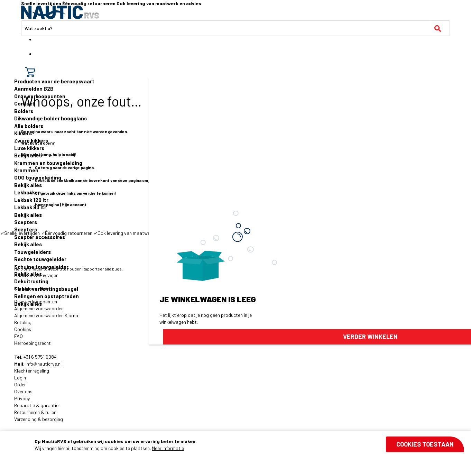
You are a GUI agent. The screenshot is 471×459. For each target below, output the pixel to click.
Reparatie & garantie (36, 405)
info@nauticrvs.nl (44, 364)
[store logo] (60, 12)
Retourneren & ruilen (35, 412)
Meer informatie (168, 448)
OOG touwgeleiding (37, 177)
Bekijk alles (28, 155)
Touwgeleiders (32, 252)
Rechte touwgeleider (40, 259)
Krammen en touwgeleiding (48, 163)
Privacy (22, 398)
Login (20, 377)
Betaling (22, 322)
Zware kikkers (31, 140)
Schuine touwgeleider (41, 267)
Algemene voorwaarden (39, 308)
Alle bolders (28, 126)
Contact (24, 103)
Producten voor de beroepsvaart (54, 81)
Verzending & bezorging (38, 419)
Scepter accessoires (39, 237)
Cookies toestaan (425, 444)
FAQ (18, 336)
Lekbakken (27, 192)
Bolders (23, 111)
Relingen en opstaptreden (46, 296)
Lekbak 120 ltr (31, 200)
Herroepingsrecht (32, 343)
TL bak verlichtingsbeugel (46, 289)
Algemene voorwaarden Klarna (46, 315)
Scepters (25, 222)
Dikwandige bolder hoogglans (50, 118)
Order (20, 384)
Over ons (23, 391)
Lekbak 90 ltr (30, 207)
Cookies (22, 329)
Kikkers (23, 133)
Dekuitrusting (31, 281)
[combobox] (235, 28)
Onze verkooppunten (39, 96)
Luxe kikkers (29, 148)
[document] (249, 445)
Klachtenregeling (31, 371)
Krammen (26, 170)
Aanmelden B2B (34, 88)
